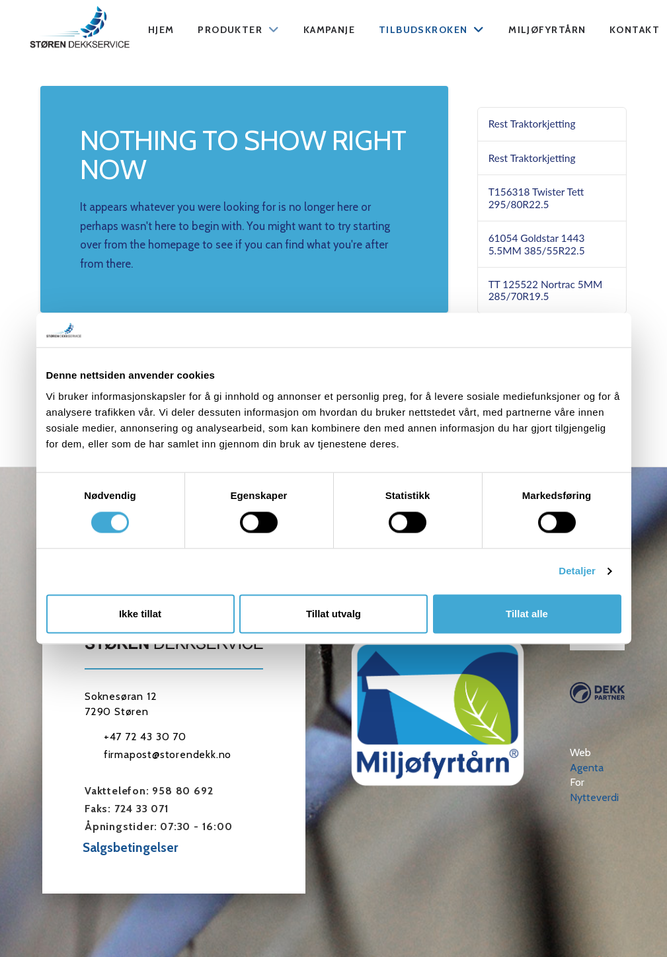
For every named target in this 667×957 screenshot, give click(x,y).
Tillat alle (527, 613)
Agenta (587, 767)
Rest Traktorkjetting (532, 124)
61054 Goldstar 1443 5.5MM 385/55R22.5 (537, 244)
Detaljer (577, 571)
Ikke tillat (140, 613)
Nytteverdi (594, 797)
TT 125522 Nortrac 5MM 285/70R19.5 (546, 290)
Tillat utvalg (333, 613)
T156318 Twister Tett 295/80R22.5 (536, 198)
